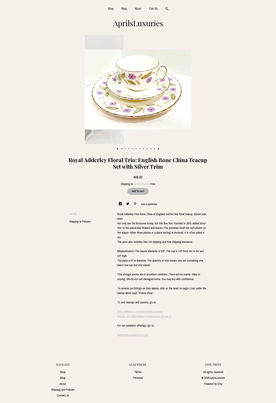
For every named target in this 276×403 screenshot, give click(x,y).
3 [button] (129, 149)
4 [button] (132, 149)
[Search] (167, 9)
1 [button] (122, 149)
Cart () (153, 9)
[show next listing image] (159, 149)
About (138, 9)
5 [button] (136, 149)
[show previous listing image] (117, 149)
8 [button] (147, 149)
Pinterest (138, 378)
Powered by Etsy (213, 384)
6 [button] (140, 149)
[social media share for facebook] (121, 204)
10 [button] (154, 149)
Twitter (138, 372)
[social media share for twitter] (128, 204)
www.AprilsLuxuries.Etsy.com (132, 335)
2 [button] (125, 149)
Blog (124, 9)
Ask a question (149, 204)
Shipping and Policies (63, 390)
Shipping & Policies (79, 221)
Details (74, 214)
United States (141, 184)
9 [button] (151, 149)
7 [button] (143, 149)
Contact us (63, 395)
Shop (111, 9)
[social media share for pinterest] (135, 204)
